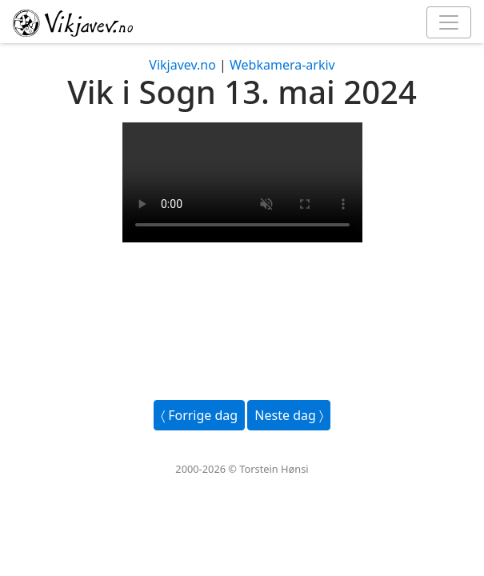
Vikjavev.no (182, 65)
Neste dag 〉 (288, 415)
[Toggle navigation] (448, 22)
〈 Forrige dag (199, 415)
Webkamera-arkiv (282, 65)
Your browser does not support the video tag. (242, 182)
